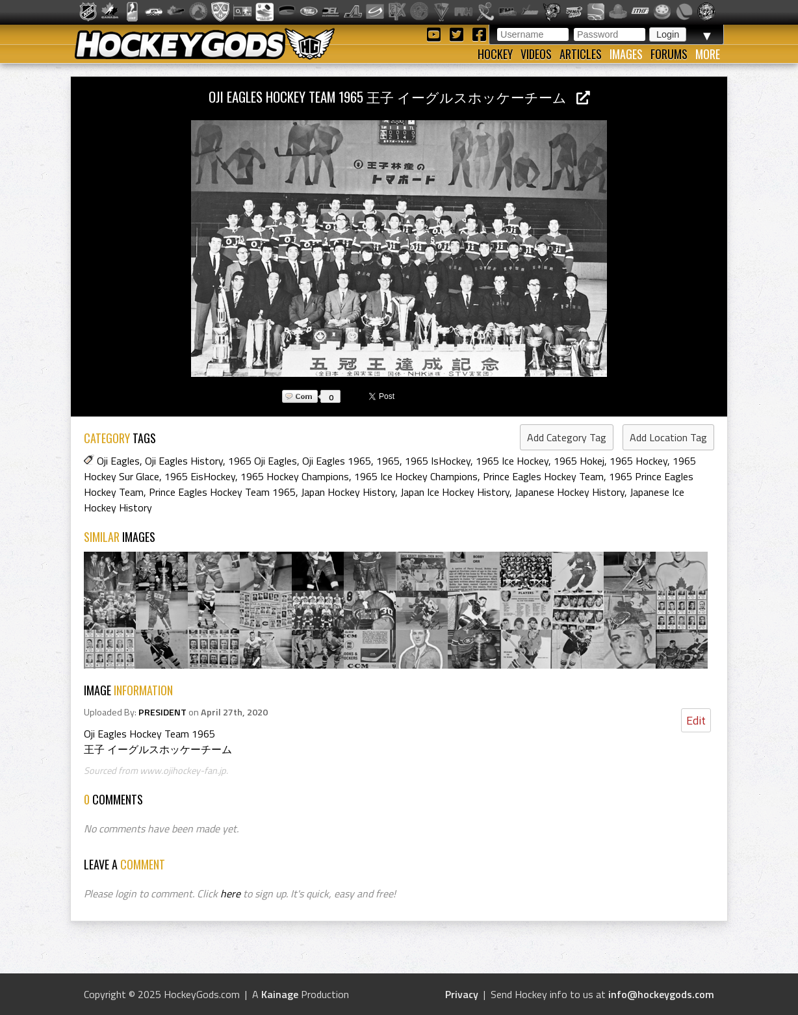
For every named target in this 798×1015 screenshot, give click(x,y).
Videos (536, 53)
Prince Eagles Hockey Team (543, 476)
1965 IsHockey (437, 461)
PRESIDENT (162, 712)
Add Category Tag (566, 437)
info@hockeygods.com (661, 994)
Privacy (461, 994)
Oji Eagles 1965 (336, 461)
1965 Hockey (638, 461)
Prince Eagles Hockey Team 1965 (222, 492)
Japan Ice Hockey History (454, 492)
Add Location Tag (668, 437)
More (707, 53)
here (230, 893)
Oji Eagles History (184, 461)
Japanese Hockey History (569, 492)
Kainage (279, 994)
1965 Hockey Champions (294, 476)
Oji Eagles (118, 461)
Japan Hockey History (348, 492)
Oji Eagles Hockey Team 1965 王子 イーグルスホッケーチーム (399, 96)
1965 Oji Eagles (262, 461)
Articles (581, 53)
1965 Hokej (579, 461)
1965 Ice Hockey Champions (416, 476)
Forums (669, 53)
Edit (696, 720)
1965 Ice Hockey (512, 461)
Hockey (495, 53)
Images (626, 53)
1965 (388, 461)
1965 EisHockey (199, 476)
